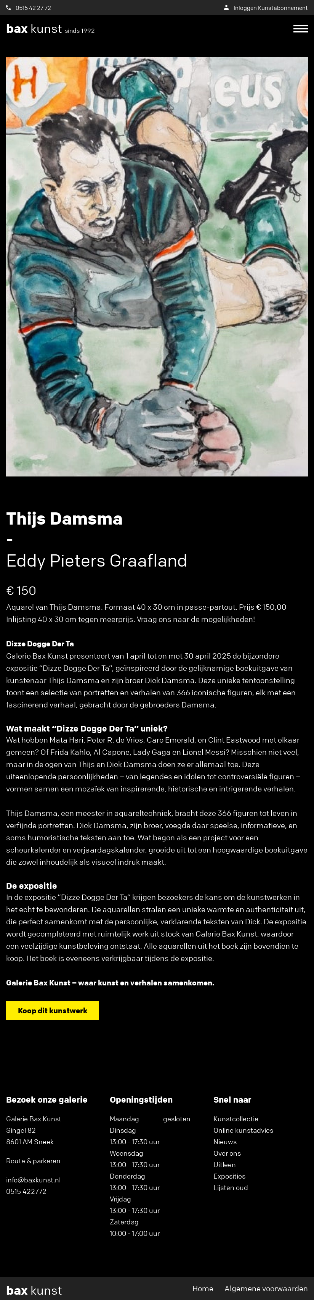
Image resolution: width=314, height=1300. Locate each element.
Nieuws (225, 1141)
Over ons (227, 1153)
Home (202, 1288)
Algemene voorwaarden (266, 1288)
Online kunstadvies (243, 1130)
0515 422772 (26, 1191)
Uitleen (224, 1164)
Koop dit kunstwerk (52, 1010)
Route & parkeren (33, 1160)
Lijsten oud (230, 1187)
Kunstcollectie (235, 1118)
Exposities (229, 1176)
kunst (50, 28)
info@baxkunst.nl (33, 1180)
